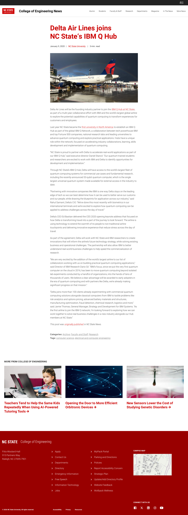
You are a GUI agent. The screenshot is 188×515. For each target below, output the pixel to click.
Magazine (155, 11)
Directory (59, 468)
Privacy (68, 510)
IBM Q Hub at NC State (123, 109)
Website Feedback (103, 485)
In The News (168, 11)
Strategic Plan (101, 473)
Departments (142, 11)
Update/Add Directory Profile (108, 479)
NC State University (77, 46)
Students (102, 11)
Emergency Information (67, 473)
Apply (58, 451)
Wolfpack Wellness (103, 490)
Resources (78, 510)
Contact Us (60, 457)
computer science (65, 338)
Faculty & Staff (116, 11)
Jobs (57, 490)
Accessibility (57, 510)
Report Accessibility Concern (108, 468)
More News (181, 11)
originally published (74, 324)
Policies (98, 462)
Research (129, 11)
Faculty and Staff (79, 334)
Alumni (92, 11)
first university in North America (97, 127)
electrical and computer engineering (92, 338)
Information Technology (67, 485)
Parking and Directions (105, 457)
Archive (66, 334)
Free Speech (61, 479)
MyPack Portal (101, 451)
